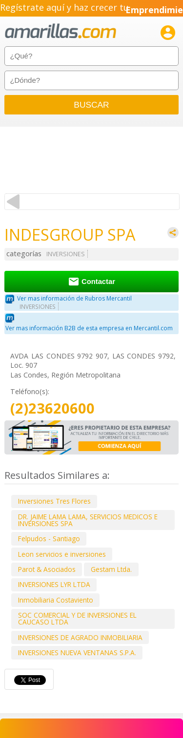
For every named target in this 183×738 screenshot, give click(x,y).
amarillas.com (60, 31)
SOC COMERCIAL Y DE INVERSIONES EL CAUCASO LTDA (77, 618)
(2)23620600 (52, 408)
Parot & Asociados (47, 569)
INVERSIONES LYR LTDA (54, 584)
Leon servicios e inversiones (62, 554)
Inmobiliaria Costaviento (55, 600)
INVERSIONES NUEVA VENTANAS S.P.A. (77, 652)
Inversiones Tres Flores (54, 501)
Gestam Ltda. (111, 569)
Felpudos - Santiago (49, 538)
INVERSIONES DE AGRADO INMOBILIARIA (80, 637)
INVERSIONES (65, 254)
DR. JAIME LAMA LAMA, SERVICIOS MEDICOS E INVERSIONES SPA (88, 520)
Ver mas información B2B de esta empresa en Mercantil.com (89, 328)
